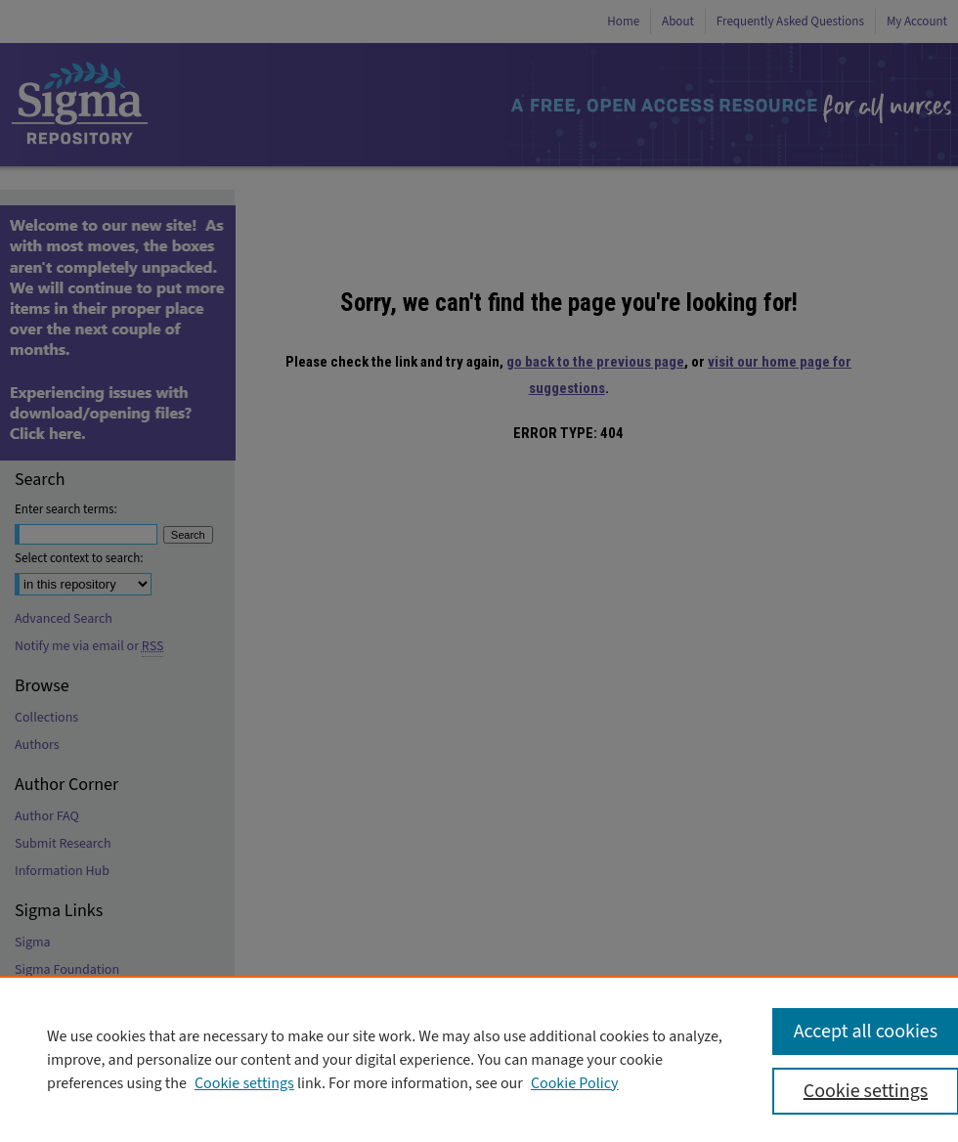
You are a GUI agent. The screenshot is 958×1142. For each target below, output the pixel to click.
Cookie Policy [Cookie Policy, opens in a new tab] (575, 1083)
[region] (479, 1059)
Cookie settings (244, 1083)
